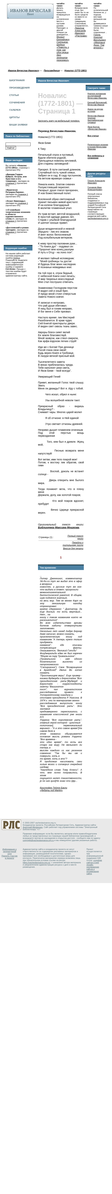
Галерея (15, 110)
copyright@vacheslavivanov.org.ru (38, 840)
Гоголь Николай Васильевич (100, 37)
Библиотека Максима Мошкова (58, 527)
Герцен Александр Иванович (96, 182)
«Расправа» (81, 36)
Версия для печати (73, 548)
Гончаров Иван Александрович (95, 188)
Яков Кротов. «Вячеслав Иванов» (97, 128)
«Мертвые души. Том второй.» (99, 45)
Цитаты (14, 117)
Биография (17, 80)
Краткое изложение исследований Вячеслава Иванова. (97, 95)
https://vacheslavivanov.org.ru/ (36, 862)
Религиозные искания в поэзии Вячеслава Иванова (98, 146)
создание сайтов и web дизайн (94, 862)
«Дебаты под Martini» (51, 790)
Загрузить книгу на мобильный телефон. (59, 121)
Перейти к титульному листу (73, 544)
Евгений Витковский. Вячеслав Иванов (97, 103)
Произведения (19, 87)
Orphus (16, 258)
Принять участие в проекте (9, 857)
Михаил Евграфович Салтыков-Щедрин (63, 41)
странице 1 (11, 183)
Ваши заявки (18, 124)
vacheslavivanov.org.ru (98, 218)
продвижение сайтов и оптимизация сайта (92, 870)
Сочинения (17, 102)
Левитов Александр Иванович (80, 31)
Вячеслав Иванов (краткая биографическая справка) (96, 119)
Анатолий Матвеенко (33, 827)
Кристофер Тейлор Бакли (53, 788)
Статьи (14, 95)
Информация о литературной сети (9, 851)
